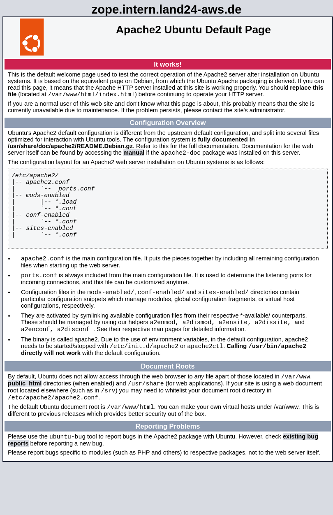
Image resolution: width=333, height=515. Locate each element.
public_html (25, 414)
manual (133, 155)
